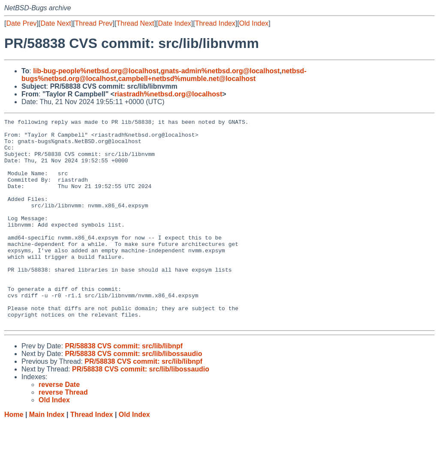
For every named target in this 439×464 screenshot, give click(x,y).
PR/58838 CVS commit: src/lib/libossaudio (133, 394)
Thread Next (135, 23)
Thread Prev (94, 23)
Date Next (55, 23)
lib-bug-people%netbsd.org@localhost (96, 71)
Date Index (174, 23)
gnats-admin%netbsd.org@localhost (220, 71)
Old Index (253, 23)
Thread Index (215, 23)
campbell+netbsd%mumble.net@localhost (187, 78)
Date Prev (21, 23)
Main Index (47, 455)
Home (13, 455)
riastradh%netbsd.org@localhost (168, 94)
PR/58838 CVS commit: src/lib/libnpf (124, 387)
